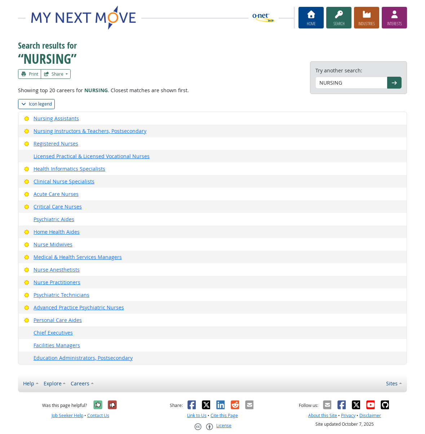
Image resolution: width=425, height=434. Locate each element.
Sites (392, 383)
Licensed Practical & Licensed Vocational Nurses (92, 156)
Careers (80, 383)
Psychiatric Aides (54, 219)
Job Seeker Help (67, 415)
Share (54, 74)
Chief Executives (53, 332)
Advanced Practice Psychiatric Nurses (79, 307)
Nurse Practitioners (57, 282)
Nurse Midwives (53, 244)
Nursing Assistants (56, 118)
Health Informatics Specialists (69, 168)
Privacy (348, 415)
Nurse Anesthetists (57, 269)
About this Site (322, 415)
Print (29, 74)
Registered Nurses (56, 143)
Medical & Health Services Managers (78, 257)
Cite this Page (224, 415)
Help (28, 383)
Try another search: (338, 70)
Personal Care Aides (58, 320)
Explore (53, 383)
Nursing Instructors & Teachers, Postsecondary (90, 130)
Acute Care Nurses (56, 194)
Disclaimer (370, 415)
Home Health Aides (57, 231)
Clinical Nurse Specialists (64, 181)
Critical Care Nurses (58, 206)
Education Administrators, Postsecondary (83, 357)
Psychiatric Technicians (61, 294)
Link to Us (197, 415)
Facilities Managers (57, 345)
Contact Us (98, 415)
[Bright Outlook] (26, 118)
